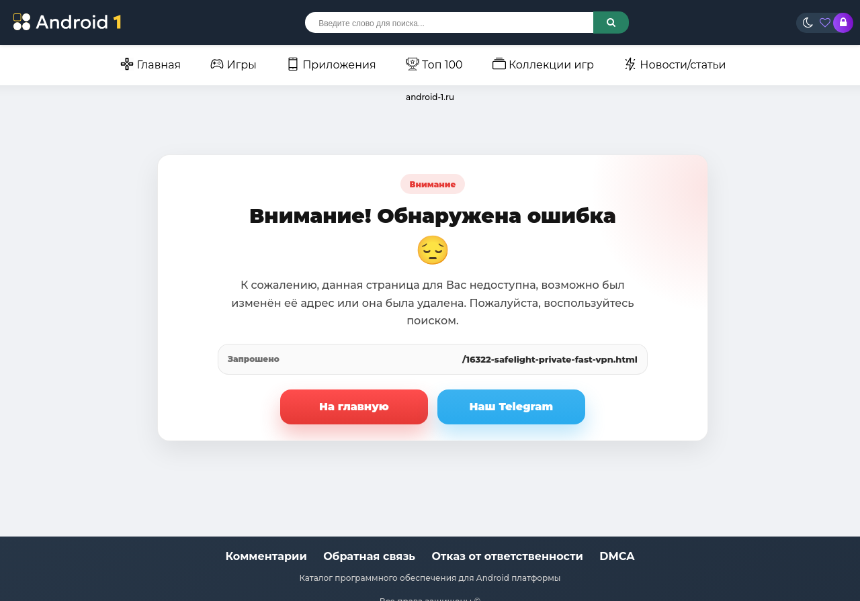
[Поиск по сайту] (611, 22)
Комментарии (266, 556)
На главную (354, 406)
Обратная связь (369, 556)
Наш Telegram (512, 406)
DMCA (616, 556)
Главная (150, 64)
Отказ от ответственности (507, 556)
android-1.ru (430, 97)
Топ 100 (434, 64)
